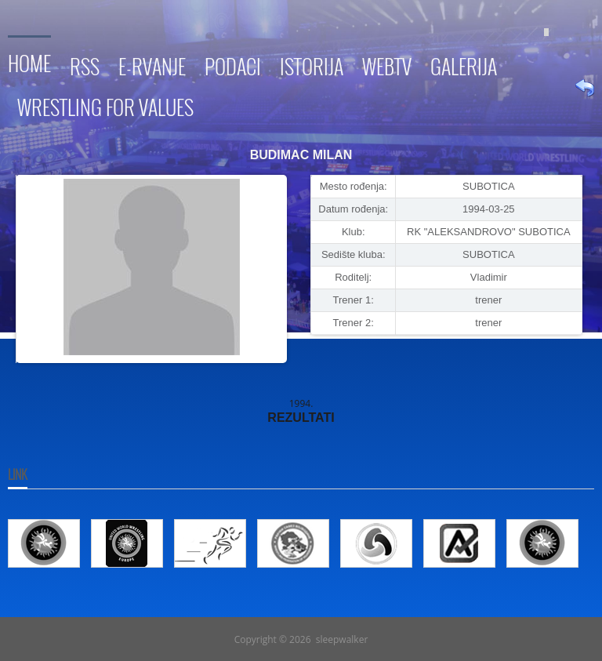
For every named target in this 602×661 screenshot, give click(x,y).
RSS (85, 64)
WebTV (387, 64)
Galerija (463, 64)
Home (29, 61)
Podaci (233, 64)
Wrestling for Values (105, 105)
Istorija (311, 64)
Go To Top (301, 611)
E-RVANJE (152, 64)
